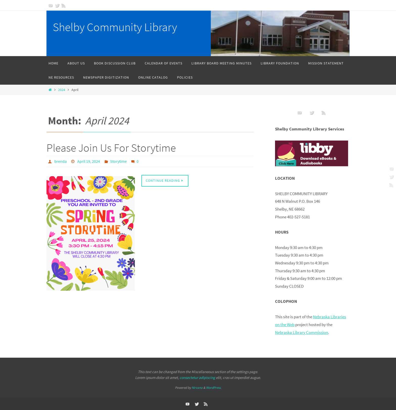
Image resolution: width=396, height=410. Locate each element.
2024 (61, 90)
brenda (60, 161)
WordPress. (213, 387)
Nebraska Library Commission (301, 332)
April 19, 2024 (88, 161)
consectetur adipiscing (197, 377)
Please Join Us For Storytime (111, 148)
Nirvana (197, 387)
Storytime (118, 161)
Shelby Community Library (115, 27)
